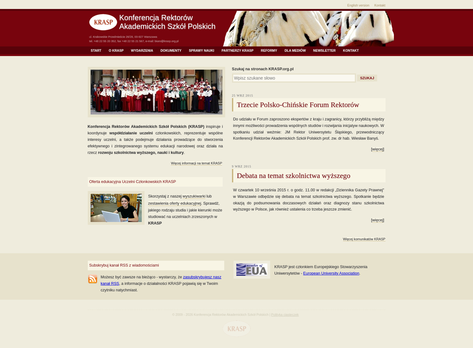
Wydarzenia (142, 50)
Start (96, 50)
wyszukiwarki (194, 196)
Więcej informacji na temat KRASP (196, 163)
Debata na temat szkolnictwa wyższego (293, 176)
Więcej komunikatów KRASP (364, 239)
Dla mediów (295, 50)
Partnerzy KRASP (237, 50)
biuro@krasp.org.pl (167, 41)
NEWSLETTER (324, 50)
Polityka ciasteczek (285, 314)
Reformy (269, 50)
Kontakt (380, 5)
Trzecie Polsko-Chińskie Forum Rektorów (298, 105)
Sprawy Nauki (201, 50)
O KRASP (116, 50)
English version (358, 5)
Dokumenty (170, 50)
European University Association (331, 273)
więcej (377, 149)
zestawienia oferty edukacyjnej (174, 203)
